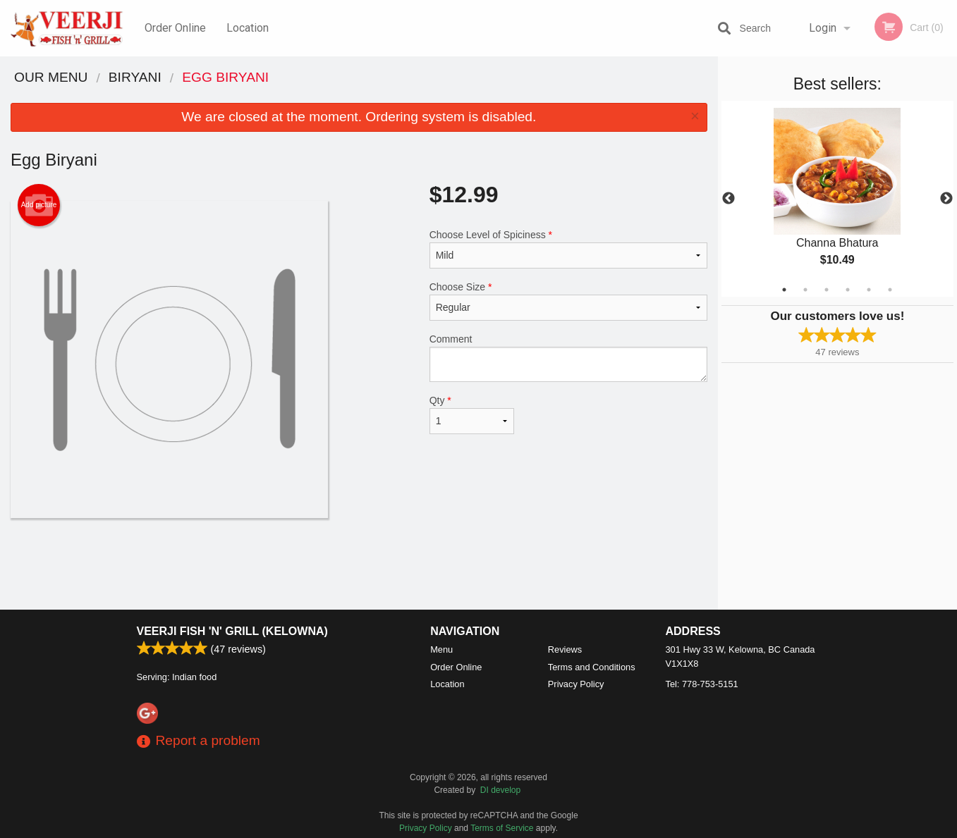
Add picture (39, 205)
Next (946, 199)
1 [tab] (784, 290)
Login (822, 28)
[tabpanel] (837, 198)
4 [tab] (848, 290)
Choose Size (568, 301)
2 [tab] (805, 290)
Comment (568, 357)
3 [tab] (826, 290)
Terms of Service (501, 828)
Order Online (175, 28)
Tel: (702, 684)
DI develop (500, 790)
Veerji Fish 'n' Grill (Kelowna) (232, 631)
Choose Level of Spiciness (568, 249)
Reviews (565, 649)
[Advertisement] (359, 564)
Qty (472, 414)
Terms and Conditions (591, 667)
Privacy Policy (576, 684)
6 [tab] (890, 290)
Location (247, 28)
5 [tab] (869, 290)
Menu (441, 649)
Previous (728, 199)
